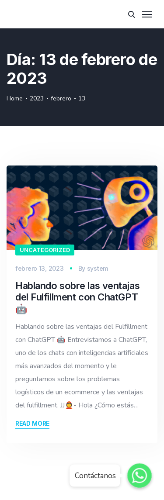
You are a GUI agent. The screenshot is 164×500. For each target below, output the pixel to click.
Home (15, 98)
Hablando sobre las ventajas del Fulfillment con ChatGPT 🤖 (77, 297)
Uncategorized (45, 249)
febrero (61, 98)
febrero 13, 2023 (39, 268)
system (97, 268)
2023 (37, 98)
